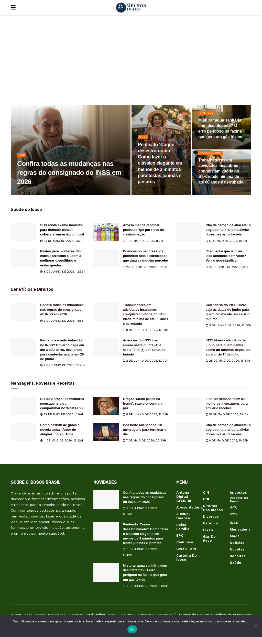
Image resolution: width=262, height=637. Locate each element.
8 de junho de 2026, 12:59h (62, 271)
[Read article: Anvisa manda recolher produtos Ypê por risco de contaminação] (106, 232)
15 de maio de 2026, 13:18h (227, 414)
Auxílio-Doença (183, 516)
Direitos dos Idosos (213, 508)
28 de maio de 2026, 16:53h (228, 360)
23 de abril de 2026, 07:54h (145, 267)
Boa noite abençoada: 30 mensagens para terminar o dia (144, 429)
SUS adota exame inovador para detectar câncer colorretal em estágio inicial (62, 229)
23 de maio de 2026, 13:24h (62, 241)
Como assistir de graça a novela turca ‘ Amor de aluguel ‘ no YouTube (60, 429)
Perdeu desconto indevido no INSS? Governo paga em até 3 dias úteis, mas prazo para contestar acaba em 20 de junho (62, 349)
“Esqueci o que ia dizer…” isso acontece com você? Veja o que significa (226, 255)
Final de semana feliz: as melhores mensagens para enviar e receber (227, 403)
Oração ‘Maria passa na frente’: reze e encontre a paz (142, 403)
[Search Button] (248, 7)
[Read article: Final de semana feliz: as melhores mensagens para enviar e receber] (189, 406)
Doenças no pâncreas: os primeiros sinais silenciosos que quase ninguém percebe (145, 255)
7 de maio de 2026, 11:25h (143, 241)
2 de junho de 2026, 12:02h (145, 360)
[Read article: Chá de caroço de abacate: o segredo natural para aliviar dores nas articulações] (189, 232)
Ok (132, 629)
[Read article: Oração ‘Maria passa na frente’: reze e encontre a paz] (106, 406)
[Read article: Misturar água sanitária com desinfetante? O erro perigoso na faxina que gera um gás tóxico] (106, 572)
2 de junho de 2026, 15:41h (62, 365)
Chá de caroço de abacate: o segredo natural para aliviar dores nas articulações (228, 229)
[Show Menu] (13, 7)
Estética (210, 523)
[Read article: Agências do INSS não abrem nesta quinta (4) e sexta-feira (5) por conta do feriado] (106, 347)
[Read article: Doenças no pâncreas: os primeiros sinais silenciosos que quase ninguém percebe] (106, 258)
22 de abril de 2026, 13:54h (228, 267)
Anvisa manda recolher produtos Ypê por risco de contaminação (143, 229)
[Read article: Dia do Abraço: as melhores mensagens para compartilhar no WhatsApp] (23, 406)
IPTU (233, 507)
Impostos (238, 492)
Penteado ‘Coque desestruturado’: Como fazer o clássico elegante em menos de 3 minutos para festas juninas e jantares (145, 533)
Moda (143, 139)
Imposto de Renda (239, 499)
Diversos (207, 115)
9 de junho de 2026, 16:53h (62, 320)
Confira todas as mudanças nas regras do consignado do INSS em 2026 (62, 309)
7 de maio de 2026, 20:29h (144, 440)
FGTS (208, 530)
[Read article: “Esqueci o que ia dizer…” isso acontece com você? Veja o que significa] (189, 258)
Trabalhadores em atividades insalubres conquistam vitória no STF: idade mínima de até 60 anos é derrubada (145, 314)
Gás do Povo (209, 538)
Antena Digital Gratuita (183, 496)
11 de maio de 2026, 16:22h (61, 440)
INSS (22, 157)
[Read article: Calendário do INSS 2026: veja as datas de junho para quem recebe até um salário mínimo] (189, 312)
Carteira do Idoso (186, 557)
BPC (179, 535)
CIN (206, 492)
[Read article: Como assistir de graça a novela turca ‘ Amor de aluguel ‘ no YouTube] (23, 432)
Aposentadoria (212, 155)
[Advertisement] (131, 64)
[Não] (255, 626)
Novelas (237, 549)
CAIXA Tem (186, 549)
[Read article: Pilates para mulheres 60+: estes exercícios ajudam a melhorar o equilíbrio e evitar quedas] (23, 258)
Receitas (237, 556)
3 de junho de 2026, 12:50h (228, 325)
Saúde (235, 562)
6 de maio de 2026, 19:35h (227, 241)
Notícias (237, 543)
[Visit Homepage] (131, 8)
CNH (207, 499)
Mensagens (240, 529)
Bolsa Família (182, 527)
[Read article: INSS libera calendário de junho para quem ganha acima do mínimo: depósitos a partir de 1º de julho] (189, 347)
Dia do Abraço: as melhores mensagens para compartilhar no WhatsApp (62, 403)
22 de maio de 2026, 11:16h (61, 414)
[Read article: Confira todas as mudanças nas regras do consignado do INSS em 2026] (23, 312)
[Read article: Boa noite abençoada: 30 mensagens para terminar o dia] (106, 432)
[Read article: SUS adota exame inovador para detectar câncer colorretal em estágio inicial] (23, 232)
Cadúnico (184, 542)
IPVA (233, 513)
